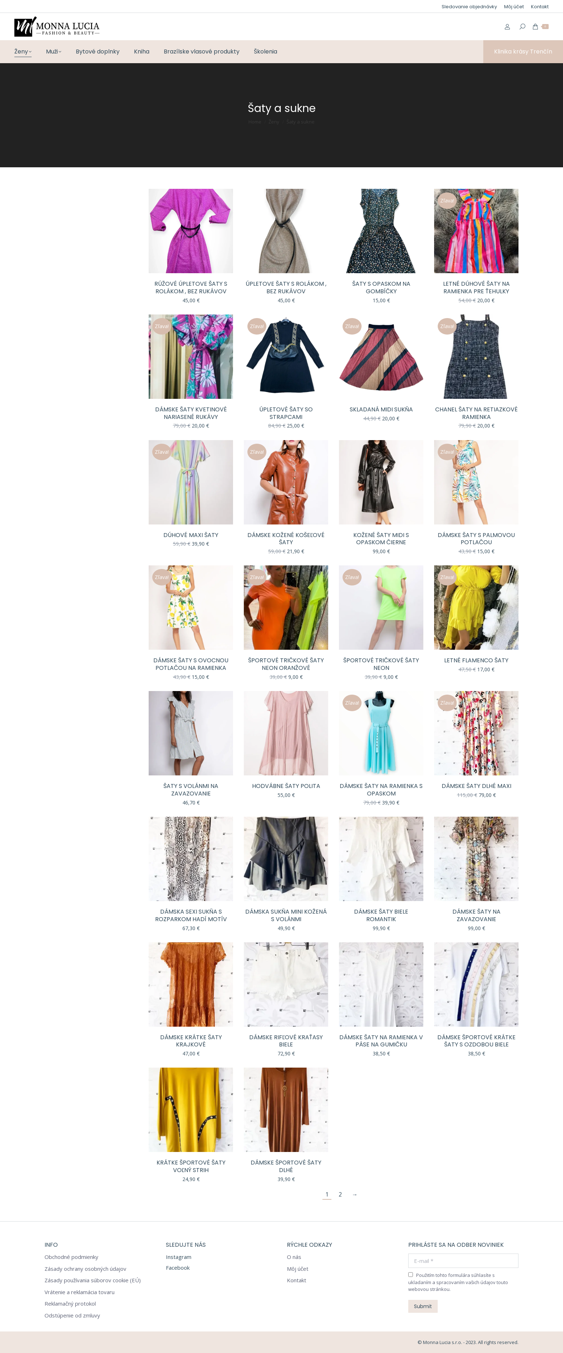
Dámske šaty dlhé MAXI (476, 786)
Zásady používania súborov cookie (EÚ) (93, 1280)
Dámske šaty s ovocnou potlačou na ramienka (190, 664)
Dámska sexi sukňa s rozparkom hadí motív (191, 915)
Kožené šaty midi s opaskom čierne (381, 539)
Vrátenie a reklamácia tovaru (80, 1292)
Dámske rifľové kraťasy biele (286, 1041)
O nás (294, 1257)
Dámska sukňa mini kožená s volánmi (286, 915)
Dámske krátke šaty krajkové (191, 1041)
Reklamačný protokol (70, 1303)
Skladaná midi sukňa (381, 409)
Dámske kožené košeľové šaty (286, 539)
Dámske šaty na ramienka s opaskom (381, 790)
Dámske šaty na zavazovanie (476, 915)
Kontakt (296, 1280)
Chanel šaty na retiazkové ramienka (476, 413)
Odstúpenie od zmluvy (72, 1315)
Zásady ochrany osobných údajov (85, 1268)
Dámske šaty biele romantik (381, 915)
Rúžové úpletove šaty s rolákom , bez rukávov (190, 287)
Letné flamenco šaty (476, 660)
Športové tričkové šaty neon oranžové (286, 664)
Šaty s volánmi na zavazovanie (190, 790)
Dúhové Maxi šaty (190, 535)
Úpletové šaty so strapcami (286, 413)
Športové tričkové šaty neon (381, 664)
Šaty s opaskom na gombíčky (381, 287)
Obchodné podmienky (71, 1257)
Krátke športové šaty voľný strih (191, 1166)
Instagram (178, 1256)
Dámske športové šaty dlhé (286, 1166)
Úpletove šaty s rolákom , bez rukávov (286, 287)
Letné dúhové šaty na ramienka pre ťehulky (476, 287)
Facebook (178, 1267)
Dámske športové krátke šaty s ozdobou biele (476, 1041)
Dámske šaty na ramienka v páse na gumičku (381, 1041)
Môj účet (297, 1268)
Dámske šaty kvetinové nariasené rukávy (191, 413)
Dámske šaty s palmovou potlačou (476, 539)
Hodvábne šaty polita (286, 786)
